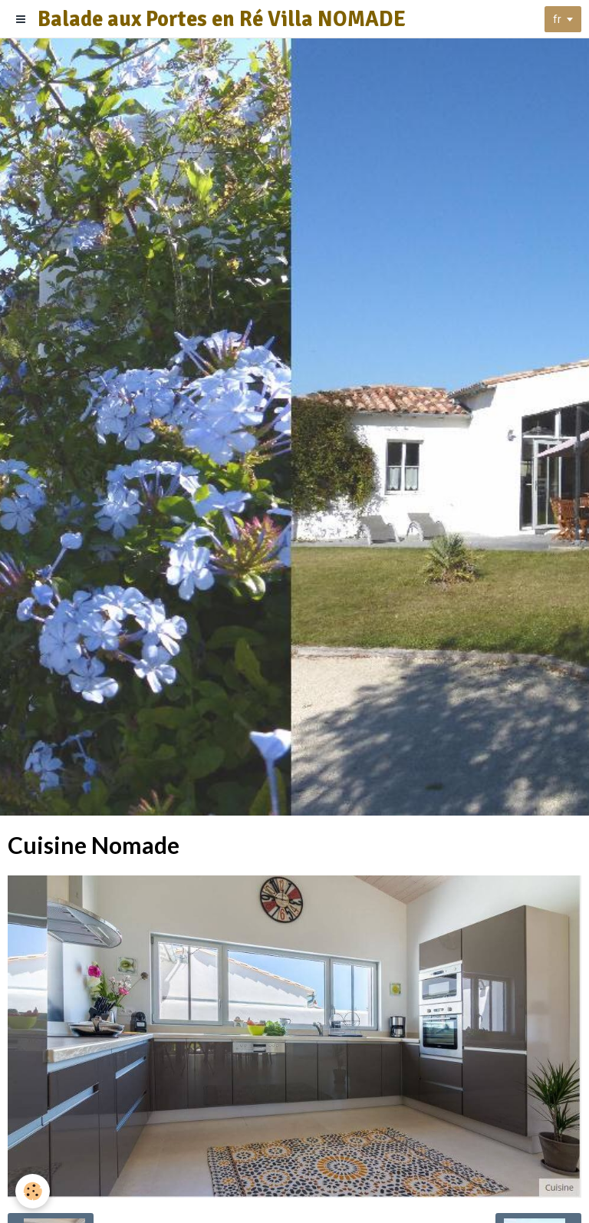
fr (557, 19)
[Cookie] (32, 1191)
